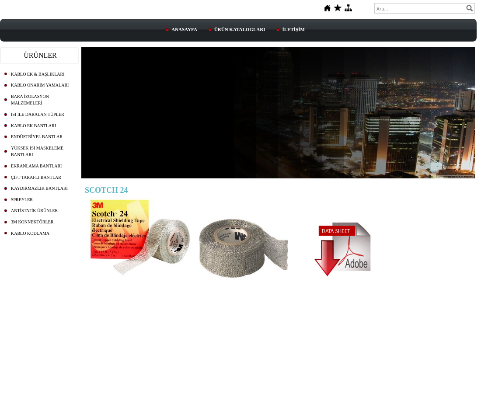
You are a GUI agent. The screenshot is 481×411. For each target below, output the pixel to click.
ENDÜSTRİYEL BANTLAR (37, 136)
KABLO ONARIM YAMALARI (40, 85)
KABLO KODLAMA (30, 233)
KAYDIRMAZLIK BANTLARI (39, 188)
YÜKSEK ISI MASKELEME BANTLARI (37, 151)
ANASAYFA (184, 29)
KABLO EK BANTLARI (33, 125)
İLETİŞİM (293, 29)
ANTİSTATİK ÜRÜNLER (34, 210)
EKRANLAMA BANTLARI (36, 166)
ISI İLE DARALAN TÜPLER (37, 114)
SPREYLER (22, 199)
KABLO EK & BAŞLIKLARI (38, 74)
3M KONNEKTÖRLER (32, 221)
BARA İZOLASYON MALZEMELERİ (30, 100)
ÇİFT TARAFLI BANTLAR (36, 177)
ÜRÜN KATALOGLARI (239, 29)
